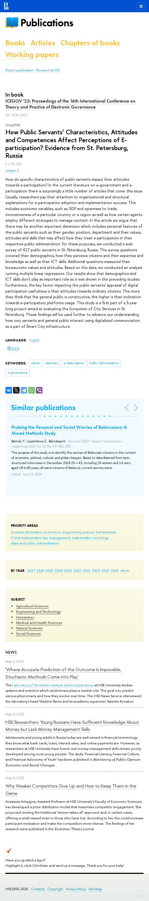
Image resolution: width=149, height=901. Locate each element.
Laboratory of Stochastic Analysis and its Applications (53, 685)
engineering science (78, 531)
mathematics (82, 537)
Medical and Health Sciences (39, 622)
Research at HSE (48, 70)
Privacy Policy (76, 889)
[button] (39, 416)
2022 (77, 570)
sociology (100, 537)
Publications (46, 23)
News (11, 652)
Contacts (38, 889)
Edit (141, 896)
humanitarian (106, 531)
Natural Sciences (29, 628)
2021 (87, 570)
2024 (59, 570)
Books (15, 42)
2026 (40, 570)
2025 (49, 570)
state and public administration (35, 543)
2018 (115, 570)
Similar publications (43, 407)
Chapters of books (90, 42)
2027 (31, 570)
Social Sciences (28, 633)
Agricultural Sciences (32, 606)
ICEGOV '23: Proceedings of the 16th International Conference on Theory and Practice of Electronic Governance (70, 104)
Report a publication (19, 70)
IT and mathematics (26, 537)
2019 (105, 570)
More (125, 570)
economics (52, 531)
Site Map (95, 889)
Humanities (25, 617)
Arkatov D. (12, 171)
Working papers (31, 54)
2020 (96, 570)
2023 (68, 570)
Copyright (55, 889)
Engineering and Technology (38, 611)
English (34, 340)
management (59, 537)
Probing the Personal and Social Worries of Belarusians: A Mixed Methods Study (69, 430)
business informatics (26, 531)
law (45, 537)
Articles (42, 42)
